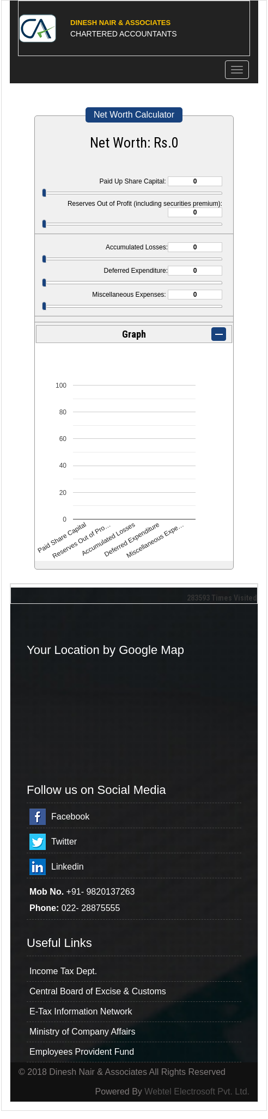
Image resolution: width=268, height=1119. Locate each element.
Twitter (64, 841)
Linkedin (67, 866)
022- (71, 908)
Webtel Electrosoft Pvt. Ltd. (196, 1091)
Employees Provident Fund (81, 1051)
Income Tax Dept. (63, 971)
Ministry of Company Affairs (82, 1031)
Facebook (70, 816)
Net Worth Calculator (134, 114)
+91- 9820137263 (100, 891)
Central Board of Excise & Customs (97, 991)
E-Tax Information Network (80, 1011)
